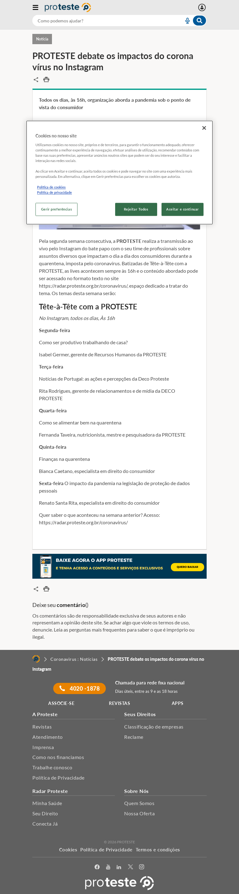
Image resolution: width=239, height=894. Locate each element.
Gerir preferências (56, 209)
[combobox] (119, 20)
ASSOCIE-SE (61, 703)
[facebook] (97, 867)
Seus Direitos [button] (140, 714)
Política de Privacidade (58, 778)
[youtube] (108, 867)
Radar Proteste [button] (50, 791)
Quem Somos (139, 803)
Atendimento (47, 737)
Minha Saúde (47, 803)
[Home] (36, 659)
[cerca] (100, 20)
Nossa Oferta (139, 813)
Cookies (68, 849)
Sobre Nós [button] (136, 791)
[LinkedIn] (119, 867)
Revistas (42, 727)
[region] (119, 173)
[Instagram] (141, 867)
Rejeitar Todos (136, 209)
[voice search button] (185, 20)
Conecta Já (45, 824)
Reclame (133, 737)
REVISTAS (119, 703)
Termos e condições (158, 849)
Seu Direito (45, 813)
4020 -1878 (79, 688)
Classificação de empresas (154, 727)
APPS (178, 703)
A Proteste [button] (45, 714)
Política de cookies (51, 187)
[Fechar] (204, 128)
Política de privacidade (54, 193)
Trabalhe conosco (52, 767)
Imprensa (43, 747)
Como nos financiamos (58, 757)
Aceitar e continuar (182, 209)
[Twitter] (130, 867)
